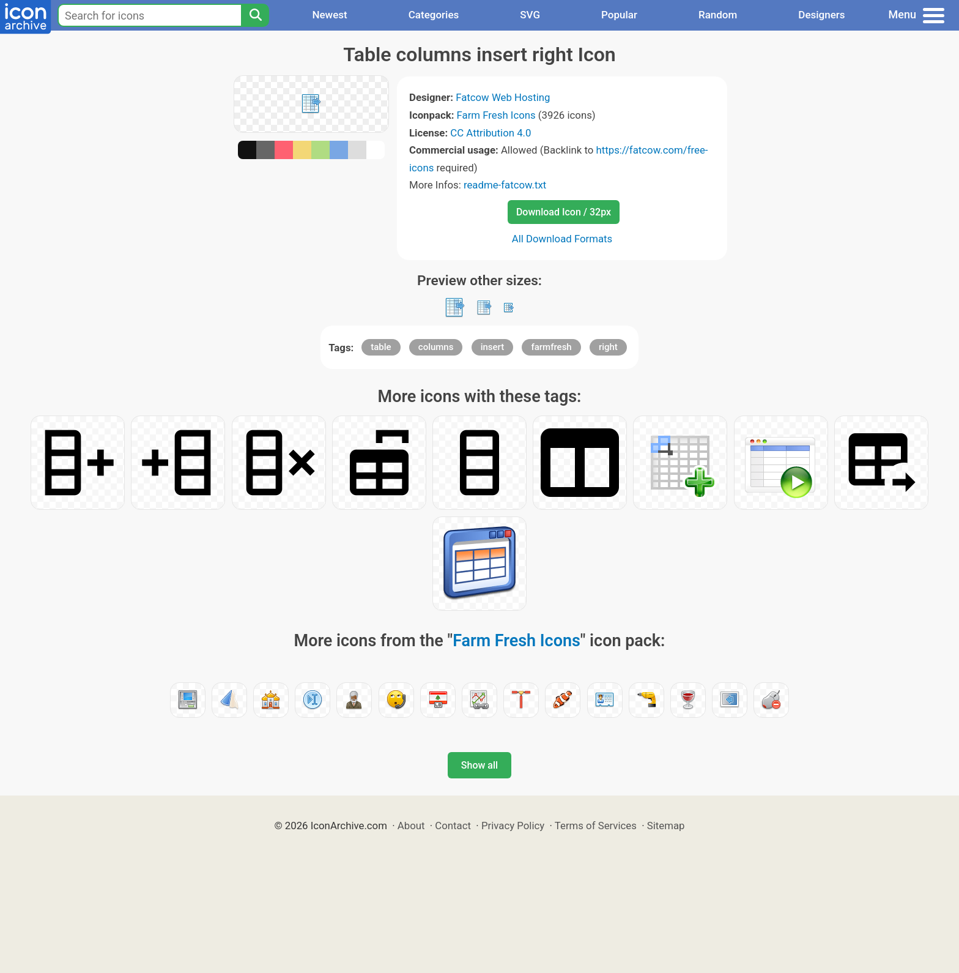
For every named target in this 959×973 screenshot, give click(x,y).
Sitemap (666, 825)
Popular (619, 15)
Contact (453, 825)
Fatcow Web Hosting (503, 97)
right (608, 346)
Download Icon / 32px (563, 212)
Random (717, 15)
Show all (479, 765)
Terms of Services (596, 825)
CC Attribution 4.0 (490, 133)
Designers (821, 15)
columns (436, 346)
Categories (434, 15)
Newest (329, 15)
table (381, 346)
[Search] (255, 15)
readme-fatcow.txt (505, 185)
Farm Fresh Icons (496, 115)
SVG (530, 15)
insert (493, 346)
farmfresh (551, 346)
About (411, 825)
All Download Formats (562, 239)
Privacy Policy (512, 825)
